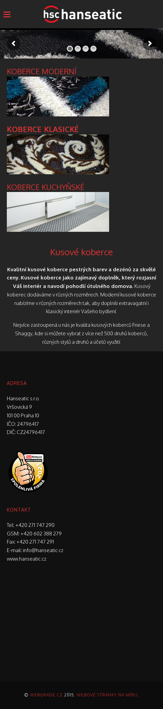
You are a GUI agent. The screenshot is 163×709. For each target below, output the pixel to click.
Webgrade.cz (46, 694)
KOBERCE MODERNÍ (41, 71)
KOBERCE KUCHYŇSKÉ (45, 187)
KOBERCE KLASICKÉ (43, 129)
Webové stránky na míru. (108, 694)
